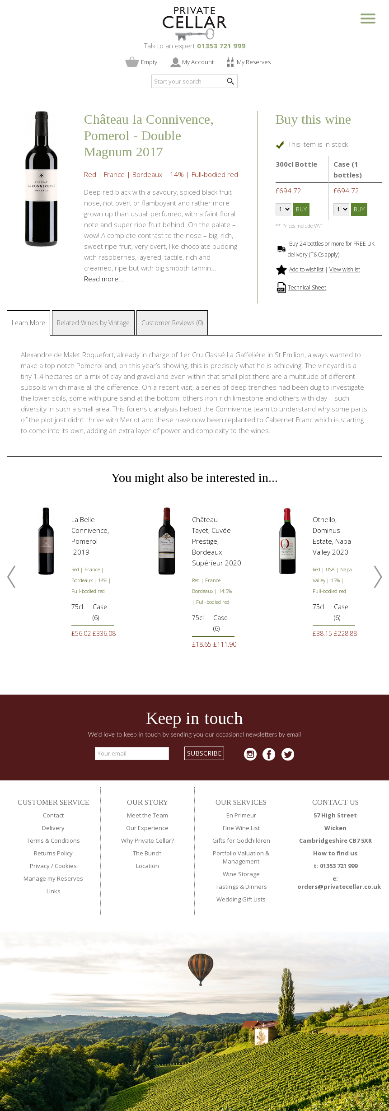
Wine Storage (241, 874)
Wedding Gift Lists (241, 899)
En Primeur (241, 815)
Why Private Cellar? (147, 840)
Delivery (53, 828)
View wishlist (344, 269)
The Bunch (147, 853)
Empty (149, 62)
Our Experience (147, 828)
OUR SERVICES (241, 802)
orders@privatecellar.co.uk (339, 886)
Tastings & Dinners (241, 886)
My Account (198, 62)
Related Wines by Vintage (93, 322)
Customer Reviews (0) (172, 322)
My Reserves (254, 62)
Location (147, 866)
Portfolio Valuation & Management (241, 857)
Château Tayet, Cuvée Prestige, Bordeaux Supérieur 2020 (216, 541)
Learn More (28, 322)
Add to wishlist (306, 269)
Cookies (66, 866)
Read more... (104, 278)
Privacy (40, 866)
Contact (53, 815)
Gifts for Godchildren (241, 840)
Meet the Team (147, 815)
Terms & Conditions (53, 840)
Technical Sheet (307, 287)
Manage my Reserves (53, 878)
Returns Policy (53, 853)
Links (54, 891)
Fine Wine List (241, 828)
